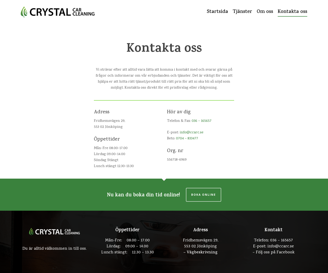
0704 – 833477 (187, 138)
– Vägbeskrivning (200, 252)
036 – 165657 (202, 121)
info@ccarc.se (191, 132)
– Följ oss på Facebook (274, 252)
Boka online (203, 195)
